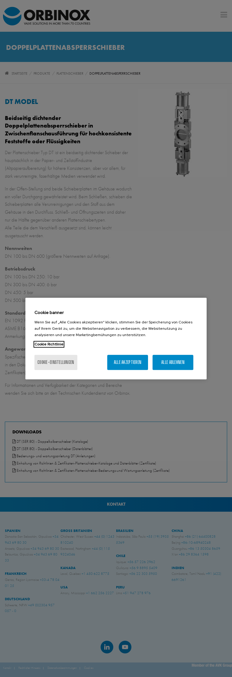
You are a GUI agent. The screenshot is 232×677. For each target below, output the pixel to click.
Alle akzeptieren (127, 362)
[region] (116, 338)
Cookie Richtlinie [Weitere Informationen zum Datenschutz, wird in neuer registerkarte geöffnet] (48, 344)
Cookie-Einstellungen (55, 362)
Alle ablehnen (173, 362)
